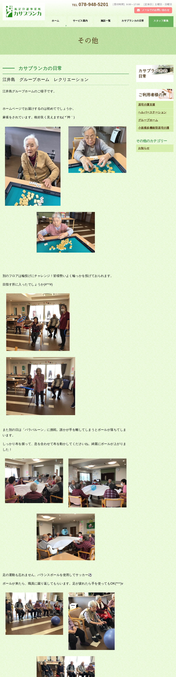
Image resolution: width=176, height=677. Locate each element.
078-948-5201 (93, 4)
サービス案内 (80, 20)
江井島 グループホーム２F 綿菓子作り (36, 570)
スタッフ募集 (160, 20)
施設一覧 (106, 20)
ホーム (55, 20)
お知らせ (99, 536)
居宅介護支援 (146, 104)
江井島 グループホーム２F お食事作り (94, 570)
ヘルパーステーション (152, 112)
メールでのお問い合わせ (155, 10)
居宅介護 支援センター (128, 652)
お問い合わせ (28, 667)
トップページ (28, 652)
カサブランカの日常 (133, 20)
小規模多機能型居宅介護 (153, 127)
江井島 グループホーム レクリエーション (46, 79)
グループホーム (148, 120)
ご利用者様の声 (153, 95)
